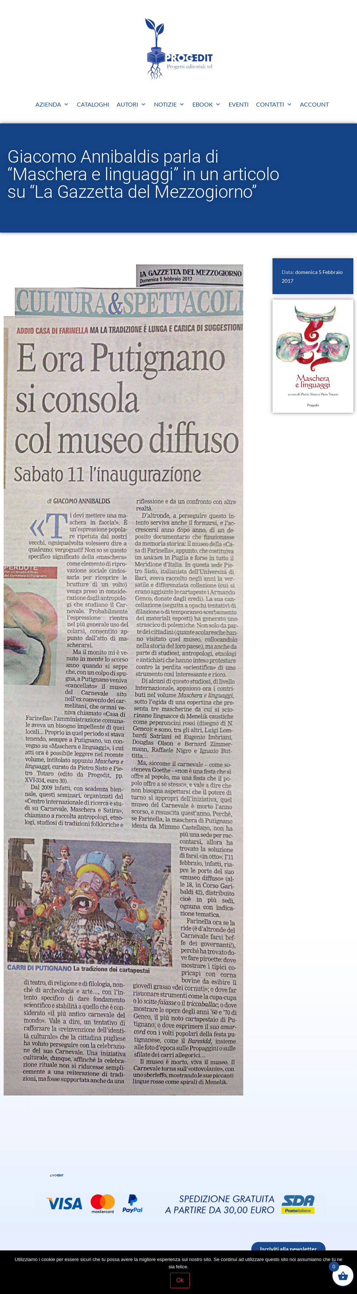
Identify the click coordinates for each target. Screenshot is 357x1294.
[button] (52, 104)
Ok (180, 1281)
